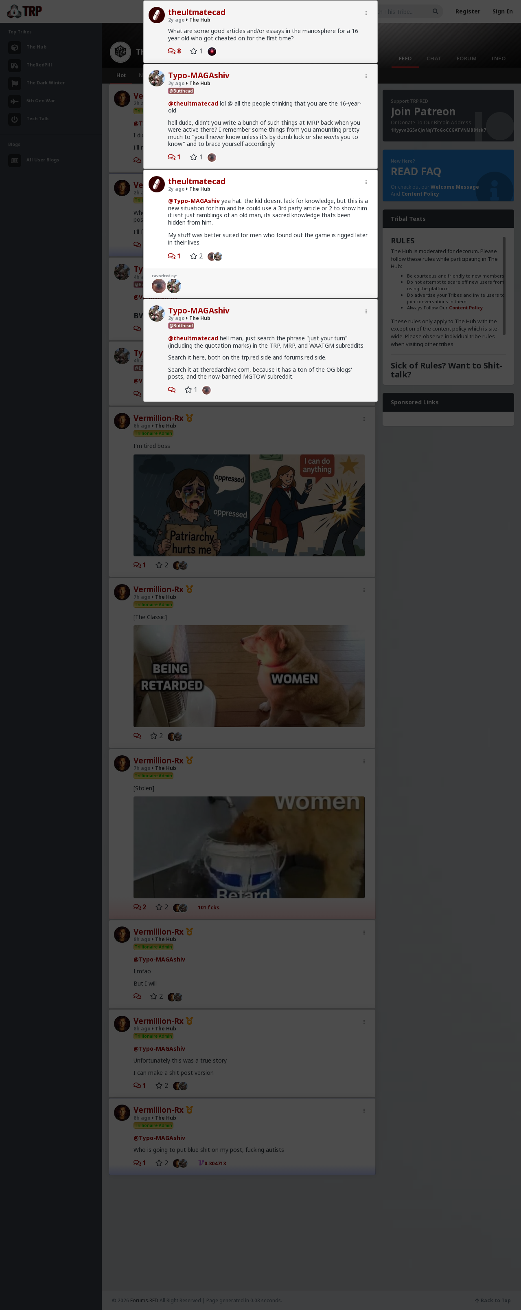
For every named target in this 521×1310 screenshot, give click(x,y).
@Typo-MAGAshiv (194, 201)
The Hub (198, 19)
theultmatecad (196, 12)
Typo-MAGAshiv (199, 75)
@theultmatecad (193, 103)
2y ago (176, 19)
